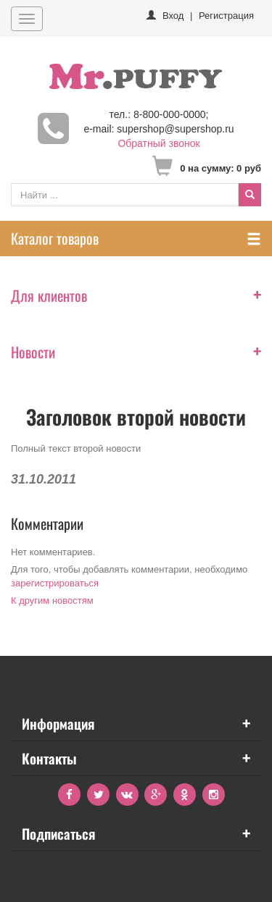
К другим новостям (52, 600)
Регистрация (226, 15)
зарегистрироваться (55, 583)
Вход (173, 15)
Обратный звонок (158, 143)
